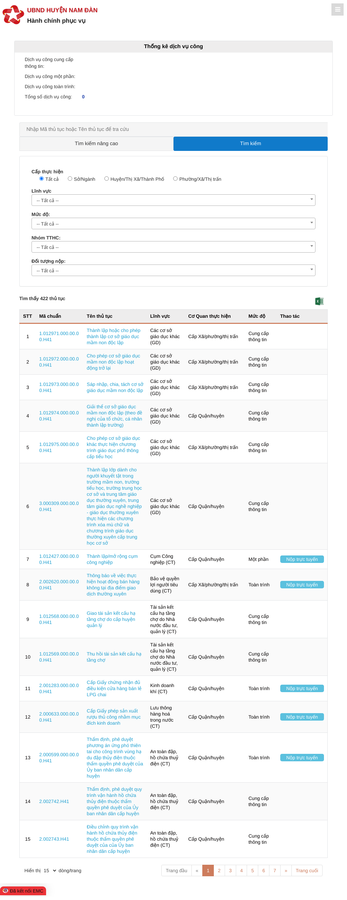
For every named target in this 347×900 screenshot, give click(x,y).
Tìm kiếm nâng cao (96, 143)
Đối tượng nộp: (48, 261)
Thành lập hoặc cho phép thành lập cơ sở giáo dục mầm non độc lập (113, 336)
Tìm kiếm (250, 143)
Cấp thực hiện (47, 171)
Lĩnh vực (41, 191)
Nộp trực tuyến (302, 559)
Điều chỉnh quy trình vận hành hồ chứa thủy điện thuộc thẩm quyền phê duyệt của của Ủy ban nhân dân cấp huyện (112, 839)
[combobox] (173, 200)
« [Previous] (197, 870)
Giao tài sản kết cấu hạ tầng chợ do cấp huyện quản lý (111, 619)
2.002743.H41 (54, 839)
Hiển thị (32, 870)
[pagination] (49, 870)
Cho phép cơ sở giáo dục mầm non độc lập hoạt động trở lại (113, 362)
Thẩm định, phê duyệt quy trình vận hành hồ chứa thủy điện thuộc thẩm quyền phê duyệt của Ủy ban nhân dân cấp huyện (114, 801)
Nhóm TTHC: (46, 237)
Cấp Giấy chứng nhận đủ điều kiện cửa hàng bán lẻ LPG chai (114, 688)
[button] (319, 301)
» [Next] (286, 870)
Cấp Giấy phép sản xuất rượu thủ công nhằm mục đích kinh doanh (114, 717)
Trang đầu (176, 870)
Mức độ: (41, 214)
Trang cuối (307, 870)
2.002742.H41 (54, 801)
